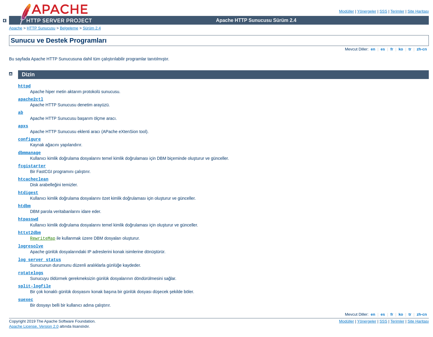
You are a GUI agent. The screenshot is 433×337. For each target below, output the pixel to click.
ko (401, 49)
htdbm (24, 206)
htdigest (28, 192)
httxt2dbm (29, 232)
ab (20, 112)
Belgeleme (69, 28)
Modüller (346, 11)
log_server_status (39, 259)
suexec (25, 299)
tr (410, 49)
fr (392, 49)
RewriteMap (42, 238)
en (373, 49)
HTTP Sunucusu (41, 28)
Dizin (28, 74)
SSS (383, 11)
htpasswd (28, 219)
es (382, 49)
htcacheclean (33, 179)
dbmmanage (29, 152)
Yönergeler (366, 11)
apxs (23, 126)
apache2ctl (30, 99)
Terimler (397, 11)
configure (29, 139)
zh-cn (422, 49)
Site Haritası (418, 11)
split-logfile (34, 286)
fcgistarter (32, 166)
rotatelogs (30, 273)
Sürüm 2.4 (92, 28)
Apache (15, 28)
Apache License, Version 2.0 (34, 326)
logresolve (30, 246)
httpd (24, 86)
